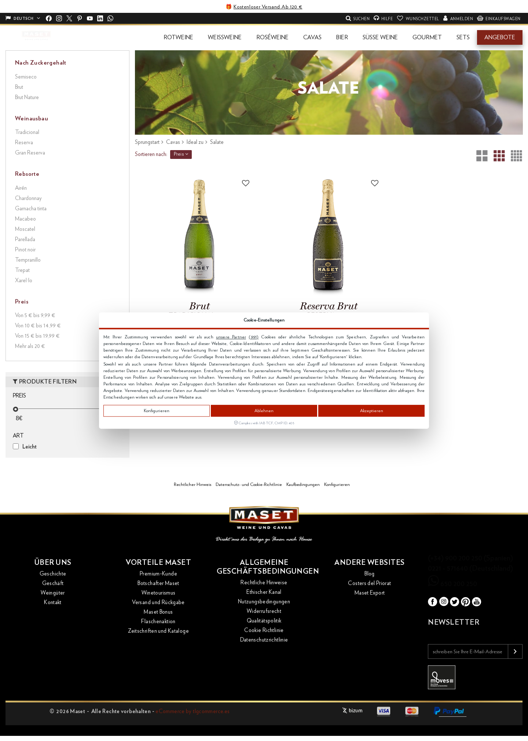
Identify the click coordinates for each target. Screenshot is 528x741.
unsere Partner (231, 337)
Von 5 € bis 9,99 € (35, 315)
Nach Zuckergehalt (40, 63)
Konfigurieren (156, 410)
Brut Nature (27, 97)
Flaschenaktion (158, 621)
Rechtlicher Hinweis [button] (192, 484)
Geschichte (53, 574)
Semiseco (26, 77)
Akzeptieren (371, 410)
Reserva (24, 142)
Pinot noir (25, 250)
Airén (21, 188)
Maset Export (370, 593)
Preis (181, 154)
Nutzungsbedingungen (264, 601)
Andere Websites (369, 562)
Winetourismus (159, 593)
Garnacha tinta (31, 208)
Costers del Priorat (369, 583)
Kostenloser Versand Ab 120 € (268, 7)
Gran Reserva (30, 153)
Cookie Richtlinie (263, 630)
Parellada (25, 239)
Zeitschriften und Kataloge (158, 631)
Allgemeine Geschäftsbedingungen (264, 567)
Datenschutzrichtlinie (264, 640)
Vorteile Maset (158, 562)
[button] (178, 37)
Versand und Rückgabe (158, 602)
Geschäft (53, 583)
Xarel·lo (23, 280)
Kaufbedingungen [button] (303, 484)
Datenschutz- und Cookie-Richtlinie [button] (249, 484)
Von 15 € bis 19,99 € (37, 336)
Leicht (29, 447)
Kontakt (53, 602)
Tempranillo (28, 260)
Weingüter (53, 593)
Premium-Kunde (158, 574)
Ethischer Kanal (264, 592)
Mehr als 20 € (30, 346)
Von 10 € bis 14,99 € (38, 325)
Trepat (22, 270)
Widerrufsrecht (264, 611)
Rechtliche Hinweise (264, 582)
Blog (369, 574)
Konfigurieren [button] (337, 484)
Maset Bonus (158, 612)
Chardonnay (28, 198)
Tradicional (27, 132)
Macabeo (25, 219)
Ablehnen (264, 410)
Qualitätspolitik (264, 621)
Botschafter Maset (158, 583)
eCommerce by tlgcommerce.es (192, 711)
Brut (19, 87)
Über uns (53, 562)
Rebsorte (27, 174)
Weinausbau (31, 118)
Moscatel (25, 229)
